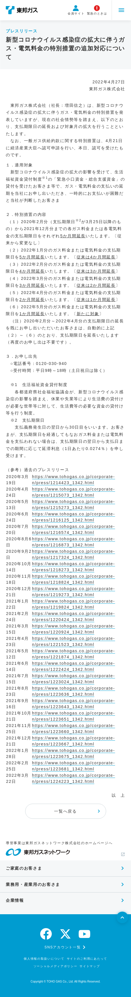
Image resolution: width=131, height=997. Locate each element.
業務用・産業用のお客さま (33, 884)
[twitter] (66, 934)
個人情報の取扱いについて (44, 958)
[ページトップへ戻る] (122, 917)
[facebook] (46, 934)
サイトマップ (90, 966)
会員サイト (75, 10)
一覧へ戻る (65, 811)
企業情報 (15, 900)
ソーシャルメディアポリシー (56, 966)
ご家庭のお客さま (24, 868)
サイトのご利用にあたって (87, 958)
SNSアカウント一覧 (63, 947)
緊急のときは (96, 10)
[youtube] (85, 934)
